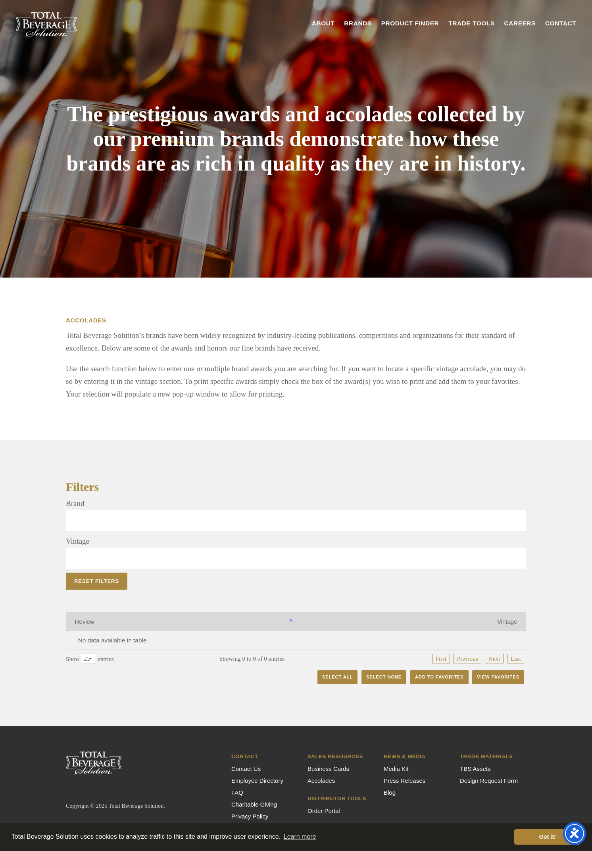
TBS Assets (475, 768)
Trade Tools (471, 23)
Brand (75, 503)
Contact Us (246, 768)
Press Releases (404, 780)
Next (494, 658)
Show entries (90, 659)
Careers (520, 23)
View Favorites (498, 677)
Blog (390, 792)
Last (516, 658)
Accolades (321, 780)
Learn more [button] (300, 836)
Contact (560, 23)
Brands (357, 23)
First (440, 658)
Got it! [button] (547, 837)
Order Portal (324, 810)
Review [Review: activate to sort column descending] (84, 621)
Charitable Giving (254, 804)
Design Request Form (489, 780)
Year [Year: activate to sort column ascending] (434, 621)
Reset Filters (96, 581)
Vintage (77, 541)
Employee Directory (257, 780)
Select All (337, 677)
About (323, 23)
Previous (467, 658)
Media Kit (396, 768)
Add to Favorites (439, 677)
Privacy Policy (249, 816)
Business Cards (328, 768)
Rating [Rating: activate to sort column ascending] (349, 621)
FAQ (237, 792)
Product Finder (410, 23)
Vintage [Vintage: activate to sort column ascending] (252, 621)
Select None (384, 677)
